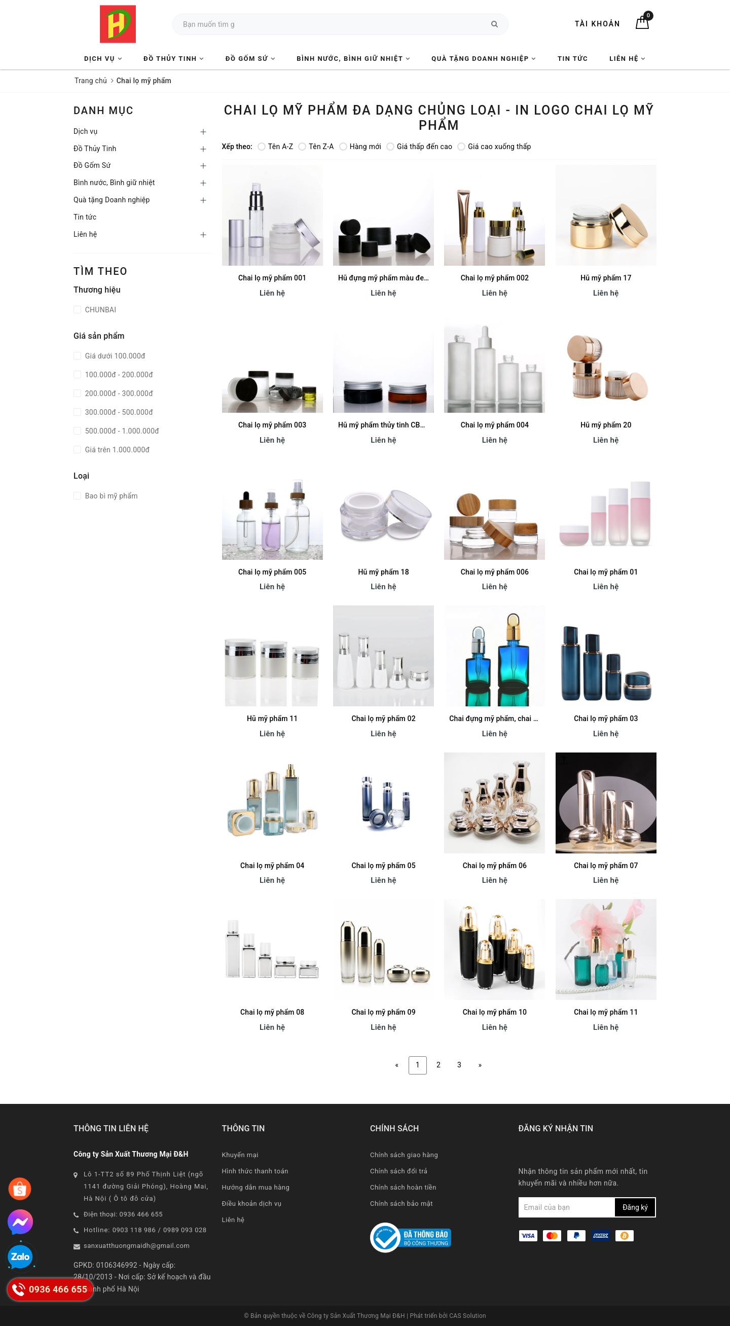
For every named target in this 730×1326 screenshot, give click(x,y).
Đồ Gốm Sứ (250, 58)
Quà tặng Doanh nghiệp (483, 58)
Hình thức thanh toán (255, 1171)
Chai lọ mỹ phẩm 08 (272, 1012)
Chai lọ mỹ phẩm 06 (495, 866)
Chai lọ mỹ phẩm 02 (383, 718)
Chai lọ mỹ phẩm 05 (383, 866)
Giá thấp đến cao (419, 146)
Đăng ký (635, 1207)
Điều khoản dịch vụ (252, 1203)
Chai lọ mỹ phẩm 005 (272, 572)
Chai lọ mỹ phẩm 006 (495, 572)
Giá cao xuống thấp (494, 146)
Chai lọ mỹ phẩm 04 (272, 866)
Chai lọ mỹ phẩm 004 (495, 425)
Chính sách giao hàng (404, 1155)
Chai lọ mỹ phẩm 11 (606, 1012)
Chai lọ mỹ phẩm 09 (383, 1012)
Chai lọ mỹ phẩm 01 (606, 572)
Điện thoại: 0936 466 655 (123, 1214)
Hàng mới (360, 146)
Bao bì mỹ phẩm (110, 496)
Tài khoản (597, 24)
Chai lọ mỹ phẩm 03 (606, 718)
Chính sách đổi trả (398, 1171)
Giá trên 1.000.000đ (116, 450)
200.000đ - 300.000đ (118, 393)
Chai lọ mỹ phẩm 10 (495, 1012)
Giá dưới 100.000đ (114, 356)
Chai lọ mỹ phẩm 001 (272, 278)
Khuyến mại (240, 1155)
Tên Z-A (316, 146)
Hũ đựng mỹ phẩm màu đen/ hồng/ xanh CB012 (415, 278)
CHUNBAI (99, 310)
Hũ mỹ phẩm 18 (383, 572)
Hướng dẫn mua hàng (256, 1187)
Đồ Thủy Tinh (173, 58)
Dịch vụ (103, 58)
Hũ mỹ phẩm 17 (605, 278)
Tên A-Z (275, 146)
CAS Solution (467, 1315)
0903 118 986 (134, 1230)
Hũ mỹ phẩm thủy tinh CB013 (385, 425)
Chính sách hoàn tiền (403, 1187)
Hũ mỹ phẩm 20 (605, 425)
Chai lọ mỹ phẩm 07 (606, 866)
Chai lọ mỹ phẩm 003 (272, 425)
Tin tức (573, 58)
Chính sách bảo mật (401, 1203)
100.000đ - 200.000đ (118, 375)
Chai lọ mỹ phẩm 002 (495, 278)
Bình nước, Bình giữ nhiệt (353, 58)
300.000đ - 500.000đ (118, 412)
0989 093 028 (185, 1230)
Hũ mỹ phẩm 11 (272, 718)
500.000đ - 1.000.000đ (121, 431)
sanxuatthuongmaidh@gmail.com (137, 1245)
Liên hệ (627, 58)
